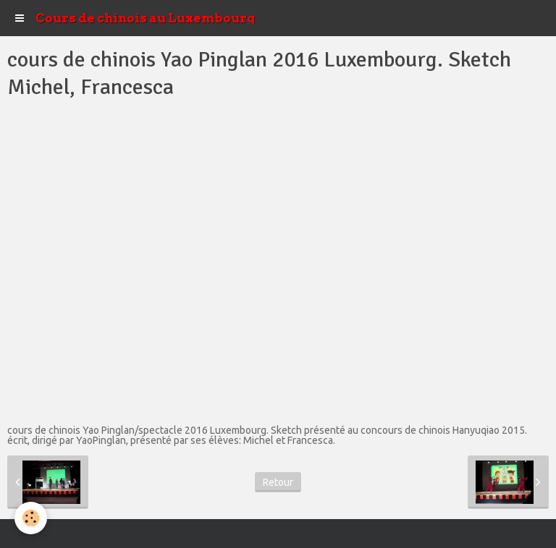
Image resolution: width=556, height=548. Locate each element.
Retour (278, 482)
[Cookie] (30, 518)
